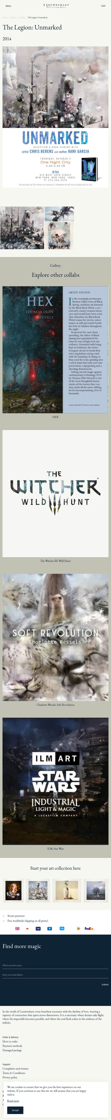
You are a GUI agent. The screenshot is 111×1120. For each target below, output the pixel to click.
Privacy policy (10, 1077)
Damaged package (12, 1050)
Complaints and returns (16, 1068)
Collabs (22, 17)
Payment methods (12, 1046)
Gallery (13, 17)
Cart (103, 6)
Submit (105, 984)
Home (5, 17)
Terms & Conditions (14, 1073)
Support (6, 1064)
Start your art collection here (55, 868)
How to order (10, 1041)
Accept (15, 1110)
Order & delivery (10, 1037)
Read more (13, 1101)
